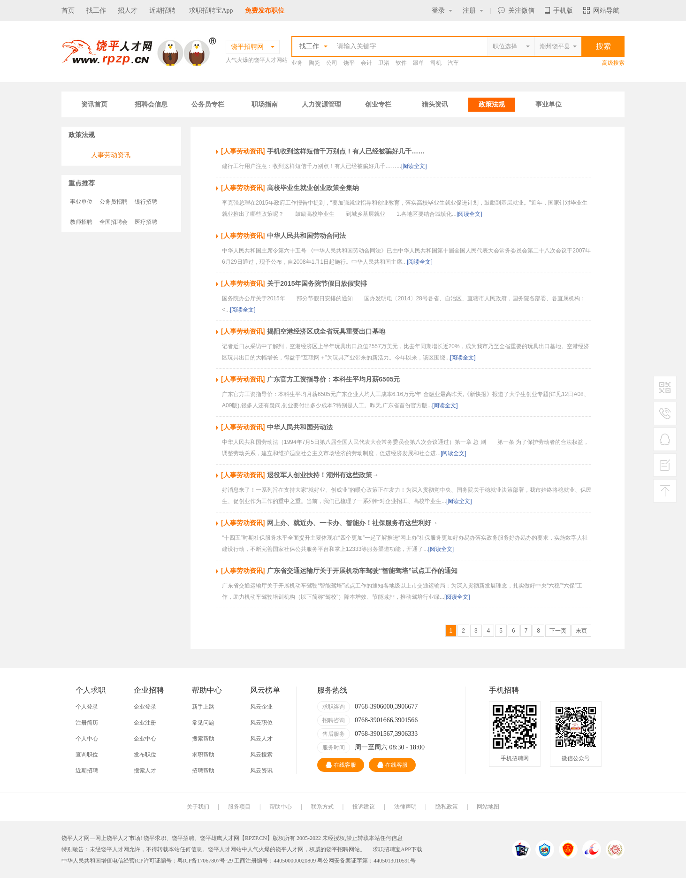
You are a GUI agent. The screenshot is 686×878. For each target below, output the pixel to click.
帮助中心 (280, 806)
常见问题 (203, 722)
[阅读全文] (414, 166)
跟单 (418, 63)
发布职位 (145, 754)
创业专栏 (378, 104)
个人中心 (87, 738)
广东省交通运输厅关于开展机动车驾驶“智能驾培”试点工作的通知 (362, 570)
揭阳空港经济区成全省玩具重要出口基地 (326, 331)
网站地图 (488, 806)
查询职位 (87, 754)
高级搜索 (613, 63)
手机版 (559, 10)
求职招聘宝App (211, 10)
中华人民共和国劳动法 (300, 427)
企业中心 (145, 738)
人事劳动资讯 (110, 155)
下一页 (557, 630)
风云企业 (261, 706)
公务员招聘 (113, 202)
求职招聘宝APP (392, 849)
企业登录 (145, 706)
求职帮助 (203, 754)
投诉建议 (363, 806)
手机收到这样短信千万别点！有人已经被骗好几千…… (346, 151)
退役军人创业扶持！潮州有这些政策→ (323, 475)
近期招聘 (162, 10)
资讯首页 (94, 104)
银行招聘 (146, 202)
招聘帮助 (203, 770)
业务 (297, 63)
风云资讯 (261, 770)
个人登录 (87, 706)
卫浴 (383, 63)
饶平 (349, 63)
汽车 (453, 63)
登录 (442, 10)
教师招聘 (81, 222)
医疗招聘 (146, 222)
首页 (68, 10)
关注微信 (516, 10)
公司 (331, 63)
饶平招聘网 (340, 849)
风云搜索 (261, 754)
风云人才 (261, 738)
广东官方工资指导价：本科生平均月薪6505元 (333, 379)
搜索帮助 (203, 738)
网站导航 (601, 10)
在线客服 (341, 765)
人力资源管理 (321, 104)
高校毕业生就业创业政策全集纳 (313, 187)
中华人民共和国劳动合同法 (306, 235)
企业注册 (145, 722)
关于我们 (198, 806)
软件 (401, 63)
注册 (473, 10)
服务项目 (239, 806)
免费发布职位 (264, 10)
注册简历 (87, 722)
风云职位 (261, 722)
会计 (366, 63)
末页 (581, 630)
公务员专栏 (207, 104)
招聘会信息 (151, 104)
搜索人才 (145, 770)
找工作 (96, 10)
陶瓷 (314, 63)
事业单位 (548, 104)
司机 (436, 63)
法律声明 (405, 806)
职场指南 (265, 104)
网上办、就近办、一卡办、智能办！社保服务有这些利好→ (352, 523)
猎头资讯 (435, 104)
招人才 (127, 10)
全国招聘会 (113, 222)
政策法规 (492, 104)
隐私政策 (446, 806)
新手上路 (203, 706)
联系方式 (322, 806)
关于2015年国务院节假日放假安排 (317, 283)
